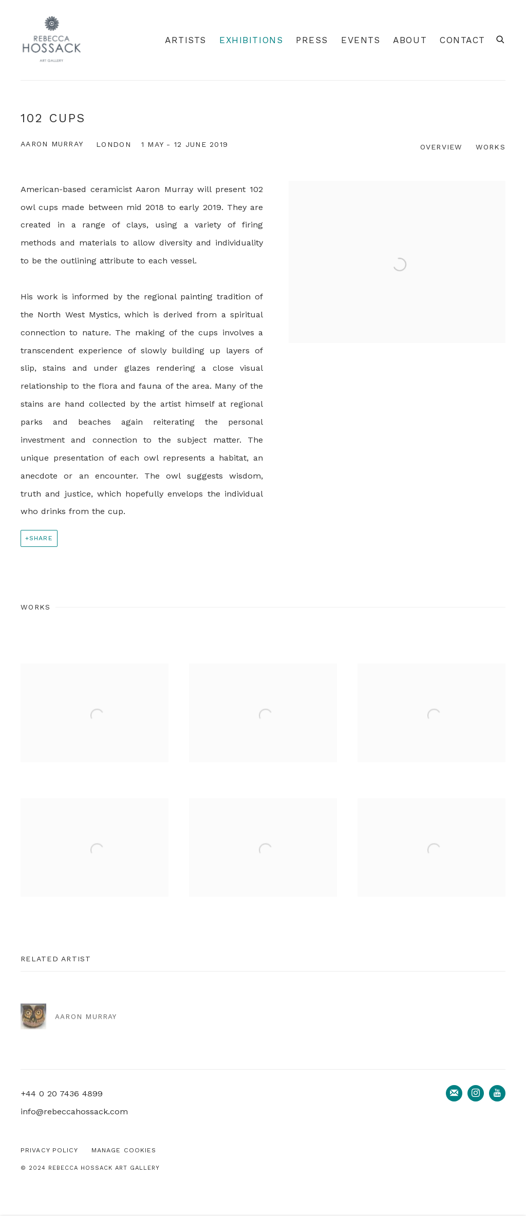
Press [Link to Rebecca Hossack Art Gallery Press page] (312, 40)
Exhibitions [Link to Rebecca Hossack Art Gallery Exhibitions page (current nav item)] (251, 40)
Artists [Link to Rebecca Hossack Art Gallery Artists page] (185, 40)
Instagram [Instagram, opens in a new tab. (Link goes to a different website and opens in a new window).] (475, 1093)
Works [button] (490, 147)
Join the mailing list (454, 1093)
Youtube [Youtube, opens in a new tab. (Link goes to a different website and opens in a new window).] (497, 1093)
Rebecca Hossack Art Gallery (51, 40)
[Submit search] (500, 38)
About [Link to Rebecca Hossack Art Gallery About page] (410, 40)
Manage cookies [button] (124, 1150)
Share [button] (41, 538)
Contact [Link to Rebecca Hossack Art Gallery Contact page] (462, 40)
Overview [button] (441, 147)
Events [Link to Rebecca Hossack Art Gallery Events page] (360, 40)
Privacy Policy (50, 1150)
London (113, 144)
